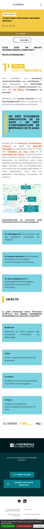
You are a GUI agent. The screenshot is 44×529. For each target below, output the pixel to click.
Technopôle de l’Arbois (13, 155)
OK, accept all (8, 526)
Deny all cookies (24, 526)
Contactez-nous (24, 474)
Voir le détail (21, 34)
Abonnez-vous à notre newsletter (23, 484)
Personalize (38, 526)
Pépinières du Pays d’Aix (21, 152)
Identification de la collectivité (13, 515)
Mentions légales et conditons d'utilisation (12, 510)
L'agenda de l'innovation (32, 514)
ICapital (17, 519)
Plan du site (27, 509)
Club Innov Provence (30, 519)
